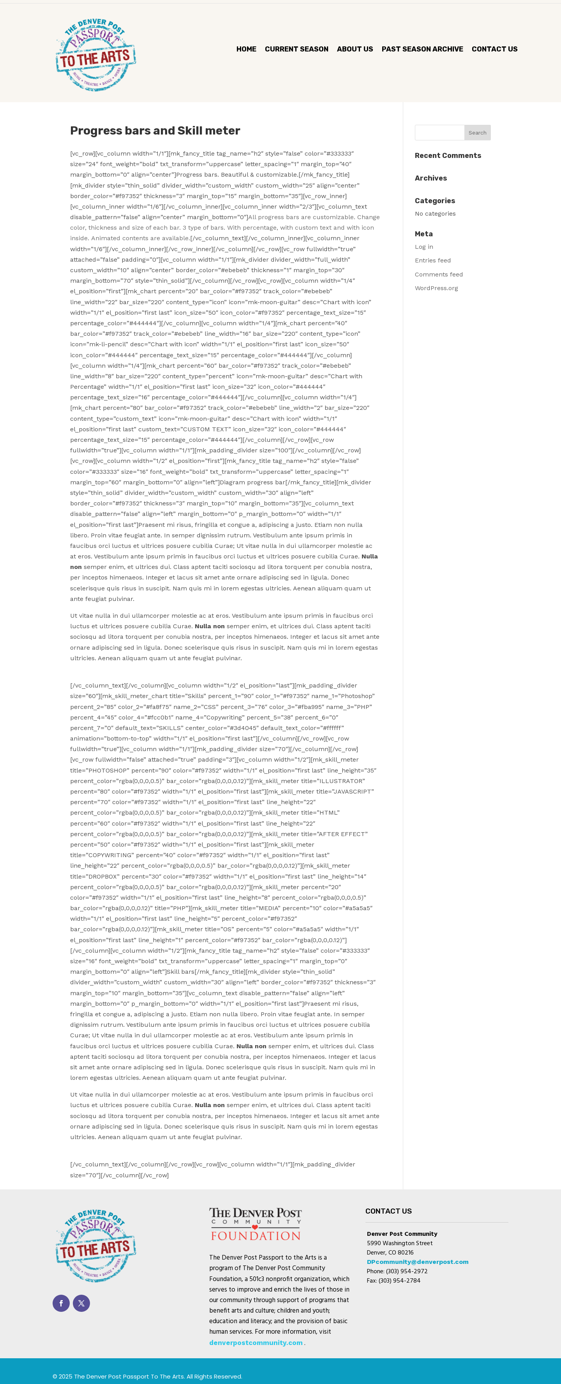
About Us (355, 49)
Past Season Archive (422, 49)
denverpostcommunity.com (256, 1343)
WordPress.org (436, 288)
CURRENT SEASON (296, 49)
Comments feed (439, 274)
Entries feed (433, 260)
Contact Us (495, 49)
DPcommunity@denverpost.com (418, 1261)
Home (246, 49)
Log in (424, 246)
